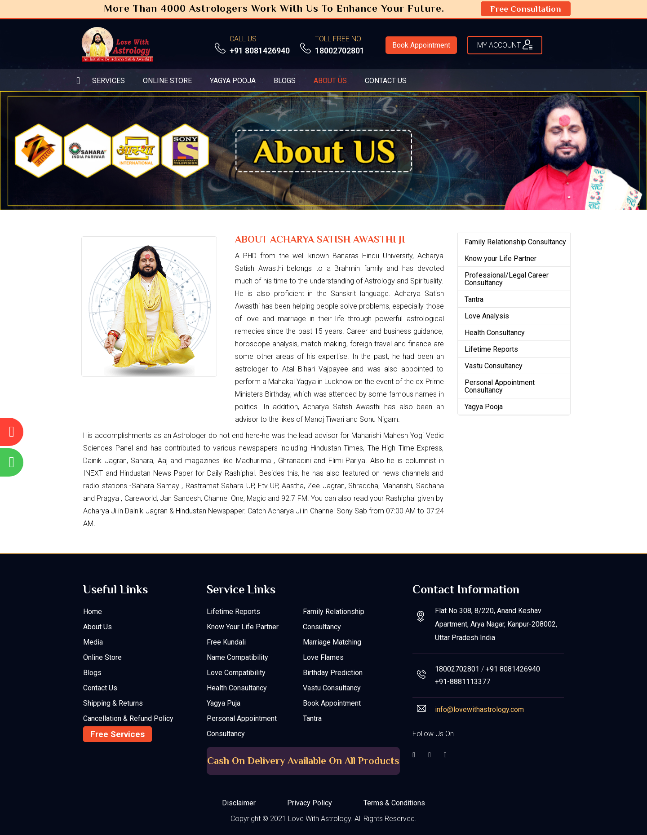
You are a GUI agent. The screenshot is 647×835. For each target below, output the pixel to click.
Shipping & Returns (113, 703)
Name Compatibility (237, 657)
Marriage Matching (332, 642)
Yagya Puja (223, 703)
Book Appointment (421, 45)
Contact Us (100, 688)
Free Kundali (226, 642)
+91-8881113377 (462, 681)
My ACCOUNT (504, 44)
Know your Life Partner (500, 258)
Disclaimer (239, 803)
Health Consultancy (495, 332)
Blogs (92, 672)
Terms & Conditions (394, 803)
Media (93, 642)
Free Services (117, 734)
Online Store (102, 657)
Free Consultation (525, 8)
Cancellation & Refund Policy (128, 718)
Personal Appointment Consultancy (500, 386)
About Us (97, 627)
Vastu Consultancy (494, 366)
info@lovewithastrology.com (479, 709)
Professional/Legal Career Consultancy (507, 279)
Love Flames (323, 657)
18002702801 (339, 50)
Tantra (474, 299)
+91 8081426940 (260, 50)
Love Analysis (487, 316)
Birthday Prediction (333, 672)
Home (92, 611)
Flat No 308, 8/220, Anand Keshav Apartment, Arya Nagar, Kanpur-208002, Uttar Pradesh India (496, 624)
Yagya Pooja (484, 407)
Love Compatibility (236, 672)
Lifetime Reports (491, 349)
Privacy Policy (309, 803)
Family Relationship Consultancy (515, 242)
